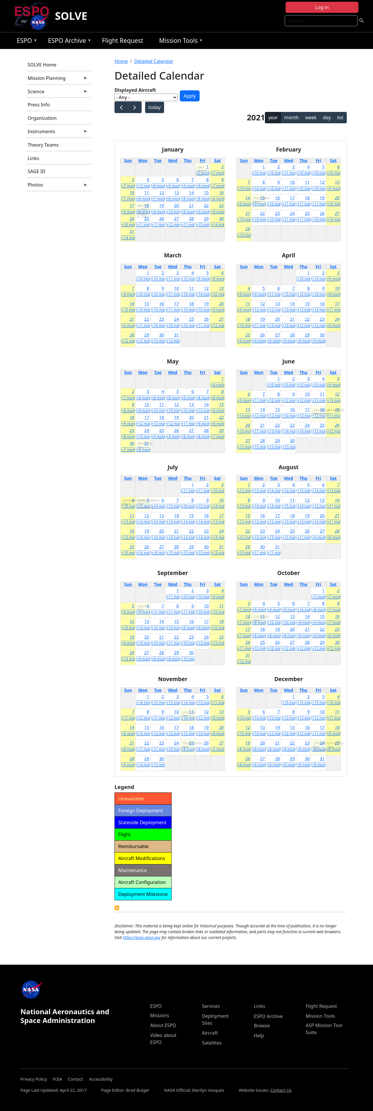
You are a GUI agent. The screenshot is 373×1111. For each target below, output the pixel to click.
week (310, 117)
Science (57, 93)
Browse (262, 1025)
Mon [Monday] (142, 160)
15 (206, 192)
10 (131, 192)
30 (221, 218)
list (340, 117)
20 (176, 205)
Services (211, 1006)
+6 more (217, 198)
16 (221, 192)
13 (176, 192)
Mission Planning (57, 79)
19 (161, 205)
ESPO (25, 41)
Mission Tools (179, 41)
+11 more (143, 224)
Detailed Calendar (153, 61)
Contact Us (280, 1090)
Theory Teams (43, 145)
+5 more (217, 749)
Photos (57, 186)
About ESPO (163, 1025)
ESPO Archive (68, 41)
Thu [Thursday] (187, 160)
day (327, 117)
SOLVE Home (42, 64)
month (291, 117)
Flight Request (122, 40)
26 (161, 218)
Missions (159, 1015)
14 (191, 192)
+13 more (143, 186)
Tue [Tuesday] (158, 160)
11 (146, 192)
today (154, 107)
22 (206, 205)
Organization (42, 118)
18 (146, 205)
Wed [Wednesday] (172, 160)
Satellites (211, 1043)
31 (131, 231)
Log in (322, 7)
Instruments (57, 133)
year (273, 117)
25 (146, 218)
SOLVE (71, 16)
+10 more (173, 212)
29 (206, 218)
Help (259, 1035)
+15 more (202, 224)
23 (221, 205)
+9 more (173, 186)
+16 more (188, 506)
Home (121, 61)
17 (131, 205)
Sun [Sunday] (128, 160)
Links (33, 158)
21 (191, 205)
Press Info (39, 104)
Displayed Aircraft (135, 90)
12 (161, 192)
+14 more (217, 224)
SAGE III (36, 171)
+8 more (158, 186)
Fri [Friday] (202, 160)
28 (191, 218)
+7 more (202, 173)
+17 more (259, 431)
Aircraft (210, 1033)
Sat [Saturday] (217, 160)
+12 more (173, 224)
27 (176, 218)
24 (131, 218)
